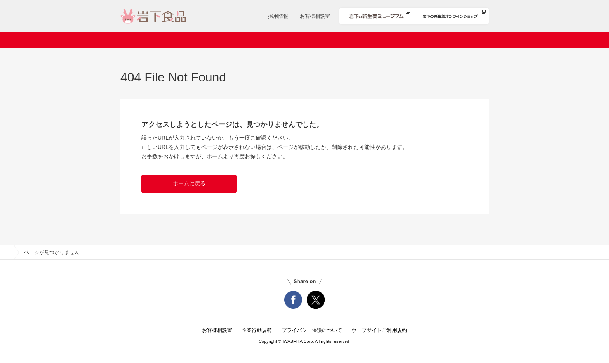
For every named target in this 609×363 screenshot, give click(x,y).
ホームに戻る (189, 183)
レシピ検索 (327, 40)
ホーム (145, 40)
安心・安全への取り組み (390, 40)
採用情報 (278, 16)
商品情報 (283, 40)
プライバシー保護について (312, 330)
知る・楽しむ (455, 40)
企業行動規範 (257, 330)
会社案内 (182, 40)
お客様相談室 (315, 16)
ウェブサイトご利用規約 (379, 330)
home (7, 252)
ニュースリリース (233, 40)
